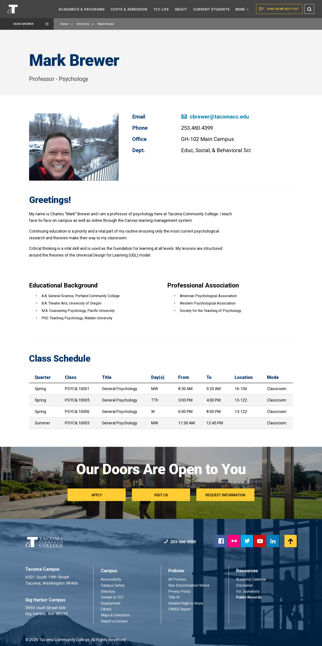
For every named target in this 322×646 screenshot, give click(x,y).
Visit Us (161, 495)
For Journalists (248, 591)
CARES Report (179, 609)
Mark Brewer (31, 24)
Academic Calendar (251, 579)
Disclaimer (244, 585)
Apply (96, 495)
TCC (161, 9)
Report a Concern (114, 621)
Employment (110, 603)
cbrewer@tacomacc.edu (215, 117)
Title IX (174, 597)
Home (66, 24)
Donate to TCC (112, 597)
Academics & (82, 9)
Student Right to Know (185, 603)
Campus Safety (113, 585)
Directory (85, 24)
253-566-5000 (180, 541)
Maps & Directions (115, 615)
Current (211, 9)
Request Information (225, 495)
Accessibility (111, 579)
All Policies (177, 579)
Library (106, 609)
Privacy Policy (179, 591)
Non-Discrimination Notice (189, 585)
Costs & (129, 9)
